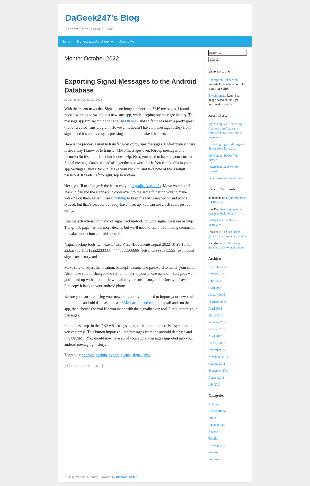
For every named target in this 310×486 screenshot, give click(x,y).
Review (213, 431)
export (114, 355)
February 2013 (217, 322)
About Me (126, 41)
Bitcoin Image (217, 95)
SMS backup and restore (141, 303)
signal (137, 355)
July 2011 (214, 384)
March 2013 (215, 315)
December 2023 (218, 267)
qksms (125, 355)
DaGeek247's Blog (102, 17)
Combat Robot (217, 411)
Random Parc (216, 424)
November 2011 (218, 356)
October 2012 (216, 329)
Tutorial (213, 438)
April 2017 (215, 287)
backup (101, 355)
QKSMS (131, 121)
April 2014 (215, 308)
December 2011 (218, 350)
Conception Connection (223, 80)
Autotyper (214, 404)
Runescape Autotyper (95, 41)
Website (213, 452)
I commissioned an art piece (225, 178)
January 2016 (216, 294)
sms (147, 355)
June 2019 (214, 280)
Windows (214, 459)
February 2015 (217, 301)
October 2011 (216, 363)
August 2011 (216, 377)
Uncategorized (217, 445)
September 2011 (218, 370)
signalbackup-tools (146, 186)
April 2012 (215, 336)
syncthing (118, 198)
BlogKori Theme (126, 476)
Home (66, 41)
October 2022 (216, 274)
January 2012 (216, 343)
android (88, 355)
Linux (212, 418)
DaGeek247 (215, 220)
